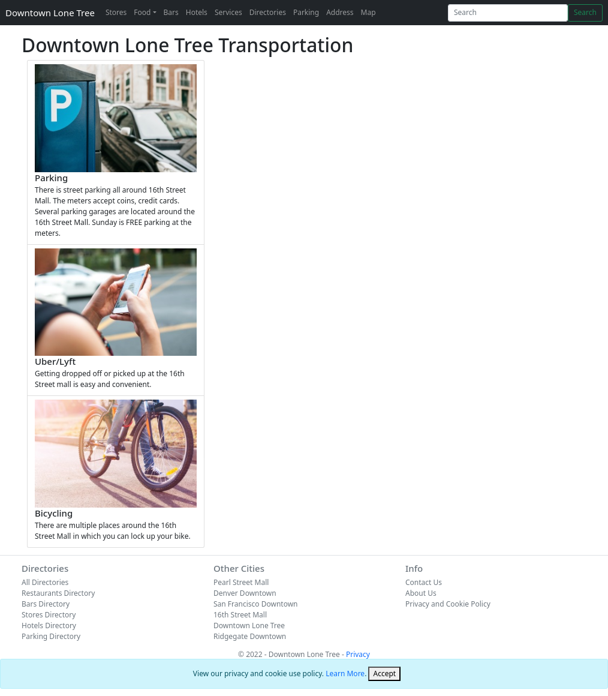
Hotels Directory (49, 625)
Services (228, 12)
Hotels (196, 12)
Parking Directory (51, 636)
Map (368, 12)
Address (339, 12)
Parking (306, 12)
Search (585, 12)
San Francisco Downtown (255, 604)
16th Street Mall (240, 615)
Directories (267, 12)
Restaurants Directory (58, 593)
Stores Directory (49, 615)
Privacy (358, 654)
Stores (116, 12)
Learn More (345, 673)
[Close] (384, 674)
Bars (171, 12)
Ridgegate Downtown (249, 636)
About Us (421, 593)
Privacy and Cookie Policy (447, 604)
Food (142, 12)
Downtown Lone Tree (50, 13)
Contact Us (423, 582)
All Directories (45, 582)
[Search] (508, 13)
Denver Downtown (244, 593)
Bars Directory (46, 604)
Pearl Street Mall (241, 582)
